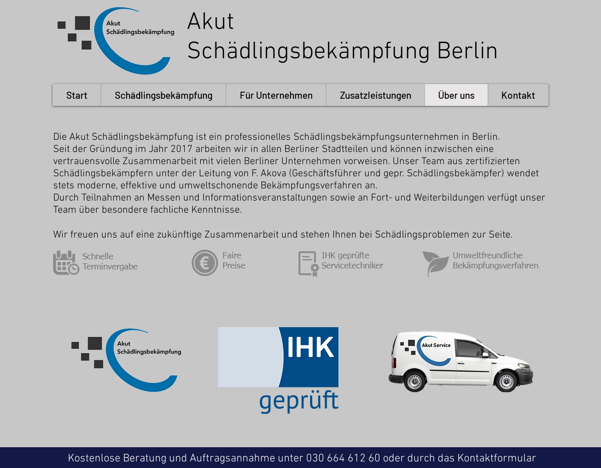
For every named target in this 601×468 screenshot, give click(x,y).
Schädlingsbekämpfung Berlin (342, 52)
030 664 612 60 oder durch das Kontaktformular (421, 458)
